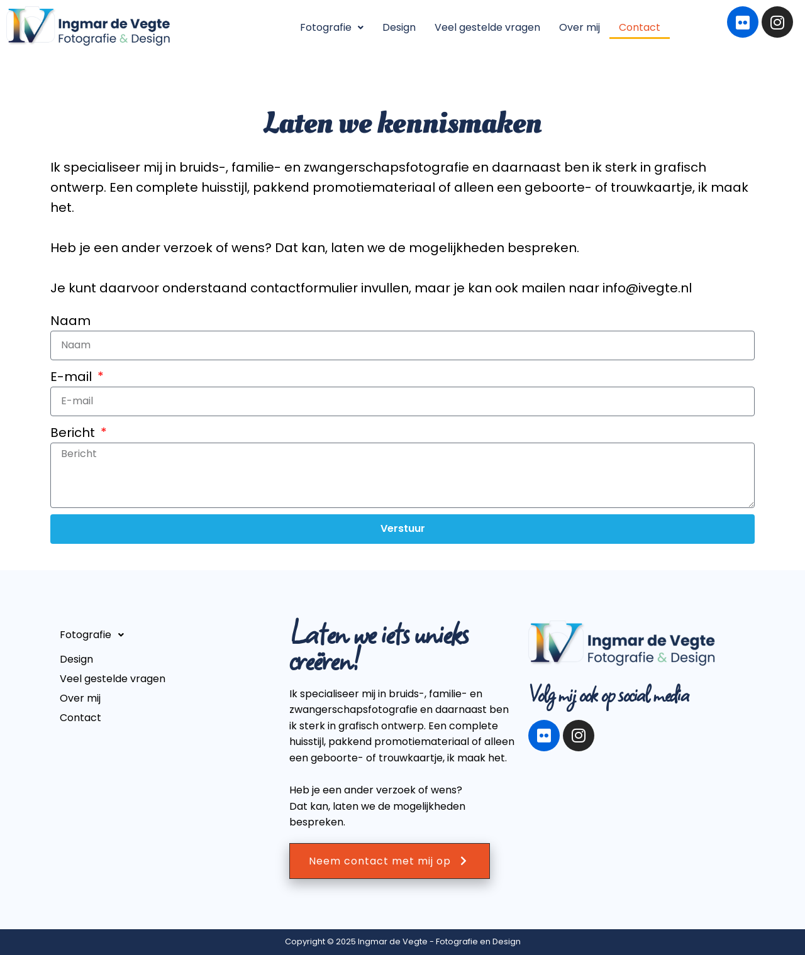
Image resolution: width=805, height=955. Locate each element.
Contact (639, 27)
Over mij (579, 27)
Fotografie (332, 27)
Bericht (74, 432)
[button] (332, 27)
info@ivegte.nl (647, 288)
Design (399, 27)
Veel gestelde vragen (487, 27)
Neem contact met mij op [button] (389, 861)
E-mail (72, 376)
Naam (70, 320)
